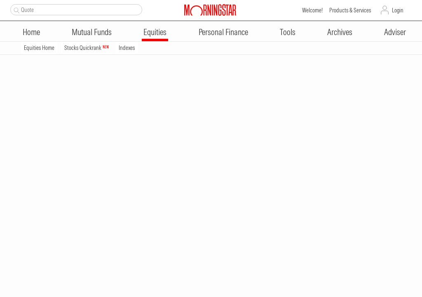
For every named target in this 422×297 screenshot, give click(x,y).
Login (397, 10)
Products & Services (350, 10)
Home (31, 32)
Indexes (127, 48)
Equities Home (39, 48)
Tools (287, 32)
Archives (339, 32)
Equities (154, 32)
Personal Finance (223, 32)
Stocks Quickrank (86, 48)
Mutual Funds (92, 32)
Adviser (395, 32)
